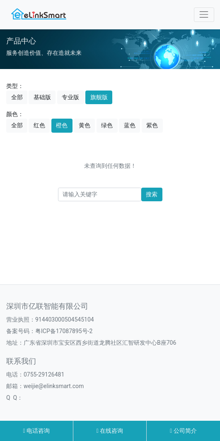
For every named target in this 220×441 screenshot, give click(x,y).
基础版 (42, 97)
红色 (39, 125)
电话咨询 (36, 430)
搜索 (151, 194)
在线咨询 (110, 430)
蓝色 (129, 125)
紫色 (152, 125)
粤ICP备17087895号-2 (63, 331)
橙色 (62, 125)
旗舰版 (99, 97)
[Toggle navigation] (204, 14)
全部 (17, 97)
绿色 (107, 125)
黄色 (84, 125)
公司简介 (183, 430)
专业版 (70, 97)
